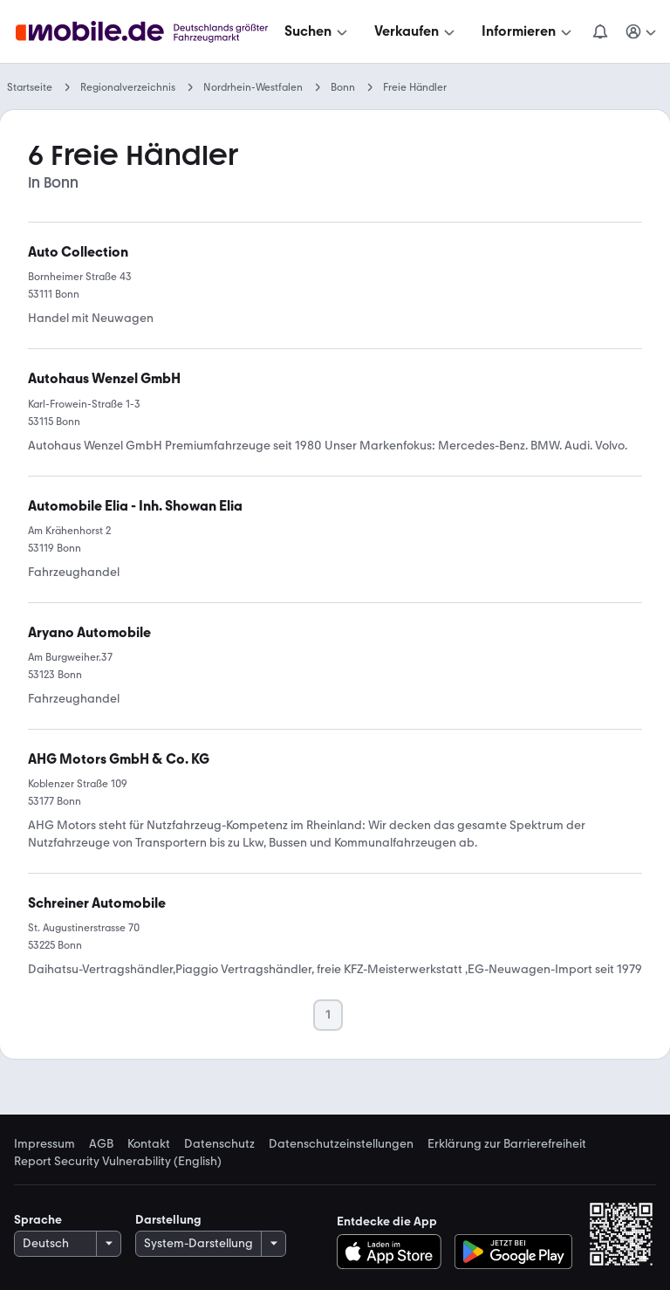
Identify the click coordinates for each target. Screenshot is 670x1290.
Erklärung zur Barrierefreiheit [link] (506, 1144)
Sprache (38, 1219)
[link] (104, 379)
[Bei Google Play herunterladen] (513, 1251)
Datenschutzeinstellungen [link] (341, 1144)
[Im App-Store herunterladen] (394, 1251)
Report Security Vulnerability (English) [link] (118, 1162)
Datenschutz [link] (219, 1144)
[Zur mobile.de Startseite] (146, 32)
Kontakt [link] (148, 1144)
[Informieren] (528, 31)
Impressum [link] (44, 1144)
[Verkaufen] (416, 31)
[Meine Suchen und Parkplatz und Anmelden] (642, 31)
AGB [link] (101, 1144)
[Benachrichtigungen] (600, 31)
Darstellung (168, 1219)
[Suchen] (317, 31)
